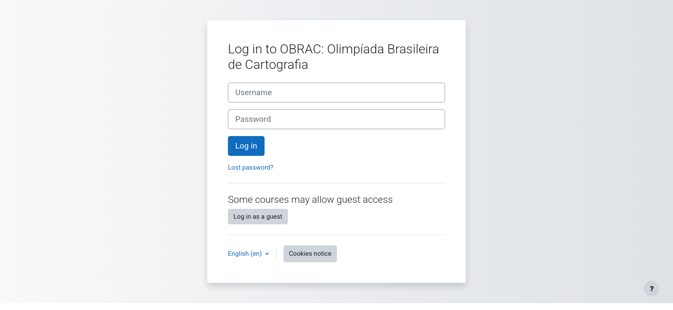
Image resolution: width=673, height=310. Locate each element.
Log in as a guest (258, 216)
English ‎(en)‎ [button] (246, 253)
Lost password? (250, 167)
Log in (246, 146)
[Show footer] (651, 288)
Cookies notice (310, 253)
